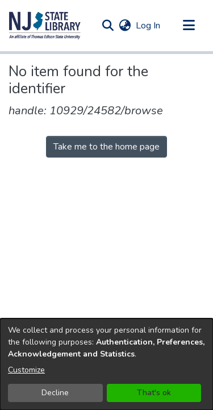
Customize (26, 370)
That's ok (154, 392)
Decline (55, 392)
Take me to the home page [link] (106, 146)
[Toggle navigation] (188, 25)
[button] (45, 25)
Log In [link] (148, 25)
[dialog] (106, 364)
